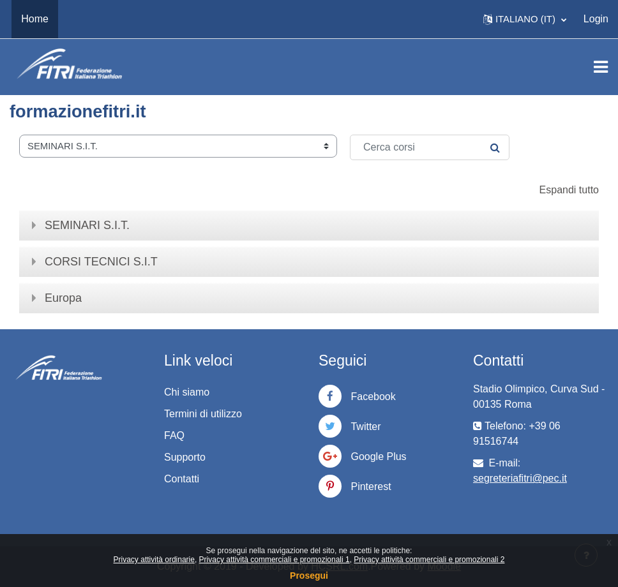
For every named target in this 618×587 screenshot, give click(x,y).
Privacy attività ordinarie (154, 559)
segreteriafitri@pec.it (520, 478)
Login (596, 18)
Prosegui (309, 575)
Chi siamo (186, 392)
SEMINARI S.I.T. (87, 225)
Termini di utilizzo (203, 413)
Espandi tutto (569, 189)
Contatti (181, 478)
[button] (524, 19)
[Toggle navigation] (600, 67)
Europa (63, 298)
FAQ (174, 435)
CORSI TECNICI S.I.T (101, 261)
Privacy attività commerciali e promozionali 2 (429, 559)
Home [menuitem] (35, 18)
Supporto (185, 457)
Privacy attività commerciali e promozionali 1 (274, 559)
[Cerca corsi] (429, 147)
